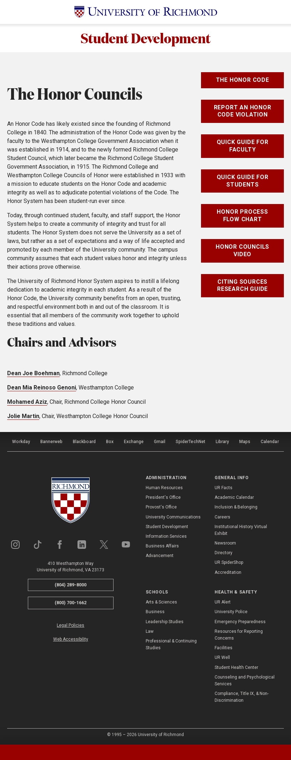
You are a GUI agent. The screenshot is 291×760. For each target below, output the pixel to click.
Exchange (134, 441)
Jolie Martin (23, 416)
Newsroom (225, 542)
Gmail (160, 441)
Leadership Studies (165, 620)
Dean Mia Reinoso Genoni (41, 387)
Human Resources (164, 486)
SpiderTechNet (190, 441)
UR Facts (223, 486)
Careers (222, 515)
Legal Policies (70, 624)
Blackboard (84, 441)
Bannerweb (51, 441)
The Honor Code (242, 80)
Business (155, 611)
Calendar (270, 441)
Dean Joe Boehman (33, 373)
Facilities (223, 647)
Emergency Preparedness (240, 620)
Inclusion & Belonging (236, 506)
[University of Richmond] (145, 12)
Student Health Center (236, 666)
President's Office (163, 496)
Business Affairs (162, 545)
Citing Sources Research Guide (242, 286)
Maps (244, 441)
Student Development (145, 38)
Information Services (166, 535)
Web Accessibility (70, 638)
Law (150, 630)
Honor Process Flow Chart (242, 216)
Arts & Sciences (161, 601)
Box (110, 441)
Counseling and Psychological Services (245, 679)
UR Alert (223, 601)
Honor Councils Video (242, 251)
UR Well (222, 656)
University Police (231, 611)
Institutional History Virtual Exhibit (241, 529)
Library (222, 441)
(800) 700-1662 (70, 602)
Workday (21, 441)
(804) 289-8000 (70, 583)
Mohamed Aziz (27, 402)
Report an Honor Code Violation (242, 111)
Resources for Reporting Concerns (239, 634)
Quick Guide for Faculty (243, 146)
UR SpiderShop (229, 561)
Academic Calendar (234, 496)
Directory (223, 552)
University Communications (173, 515)
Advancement (160, 554)
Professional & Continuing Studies (171, 644)
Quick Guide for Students (243, 181)
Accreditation (228, 571)
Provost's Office (161, 506)
